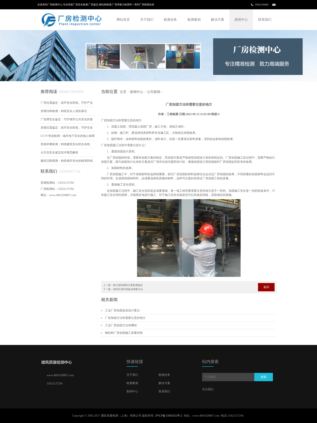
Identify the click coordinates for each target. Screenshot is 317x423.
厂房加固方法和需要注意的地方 (125, 317)
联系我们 (264, 19)
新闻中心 (241, 19)
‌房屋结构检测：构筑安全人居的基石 (64, 111)
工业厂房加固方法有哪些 (121, 325)
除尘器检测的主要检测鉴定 (128, 285)
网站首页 (123, 19)
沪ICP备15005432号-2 (168, 415)
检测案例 (194, 19)
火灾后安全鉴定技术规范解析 (59, 152)
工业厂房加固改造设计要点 (122, 310)
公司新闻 (153, 92)
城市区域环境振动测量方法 (128, 289)
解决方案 (217, 19)
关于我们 (146, 19)
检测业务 (170, 19)
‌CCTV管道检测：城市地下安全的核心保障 (68, 135)
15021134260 (261, 4)
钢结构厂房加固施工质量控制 (124, 332)
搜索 (263, 376)
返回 (266, 287)
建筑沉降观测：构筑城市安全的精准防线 (67, 160)
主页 (123, 92)
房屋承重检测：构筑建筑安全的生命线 (65, 144)
